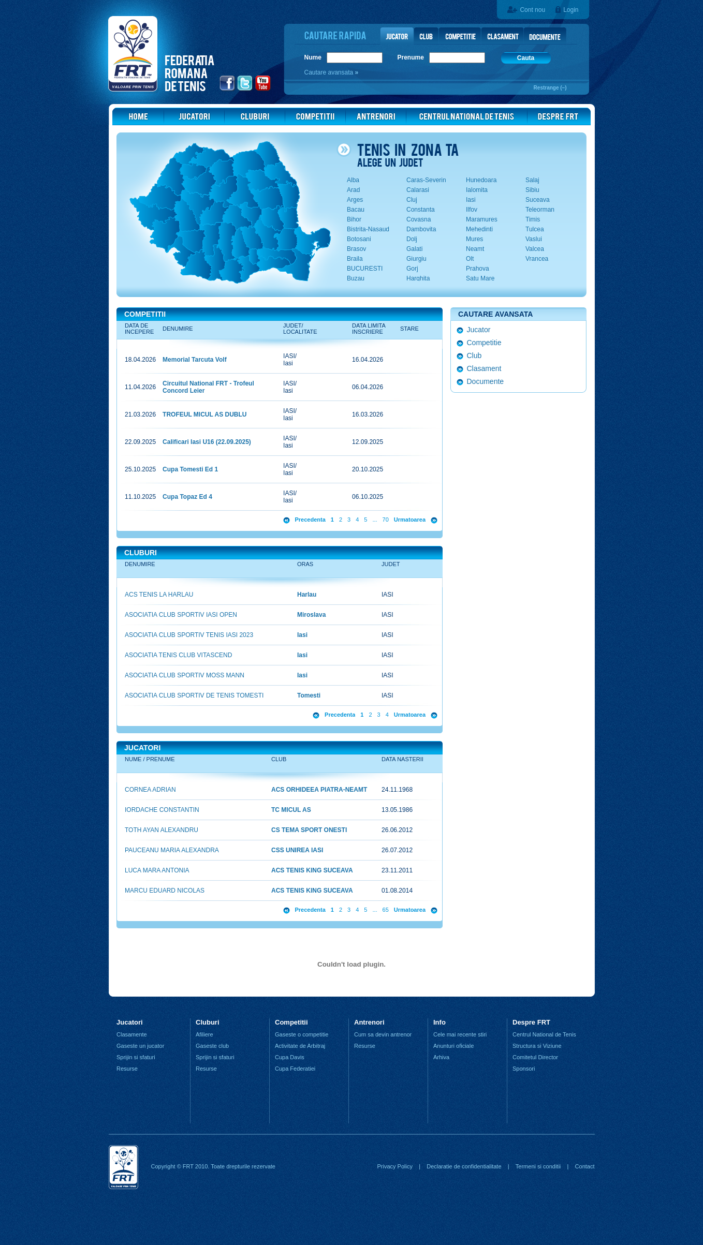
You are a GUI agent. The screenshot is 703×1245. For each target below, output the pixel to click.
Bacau (355, 209)
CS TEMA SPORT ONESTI (309, 830)
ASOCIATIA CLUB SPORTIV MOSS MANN (184, 675)
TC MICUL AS (291, 809)
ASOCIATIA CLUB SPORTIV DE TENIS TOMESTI (194, 695)
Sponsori (523, 1068)
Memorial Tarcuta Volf (195, 359)
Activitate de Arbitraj (300, 1046)
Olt (470, 258)
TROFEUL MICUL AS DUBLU (204, 414)
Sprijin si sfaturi (135, 1057)
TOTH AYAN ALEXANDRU (161, 830)
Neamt (475, 249)
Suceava (537, 199)
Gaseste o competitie (301, 1034)
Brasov (356, 249)
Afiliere (204, 1034)
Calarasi (417, 190)
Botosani (359, 239)
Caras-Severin (426, 180)
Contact (585, 1166)
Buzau (355, 278)
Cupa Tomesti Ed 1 (190, 469)
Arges (355, 199)
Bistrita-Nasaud (368, 229)
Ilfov (471, 209)
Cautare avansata (329, 72)
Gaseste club (212, 1046)
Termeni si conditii (538, 1166)
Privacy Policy (394, 1166)
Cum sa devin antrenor (383, 1034)
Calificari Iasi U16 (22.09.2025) (207, 442)
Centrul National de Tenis (544, 1034)
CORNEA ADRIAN (150, 789)
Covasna (418, 219)
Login (570, 9)
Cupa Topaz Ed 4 (187, 496)
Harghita (418, 278)
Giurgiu (416, 258)
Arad (353, 190)
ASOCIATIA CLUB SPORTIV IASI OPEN (181, 614)
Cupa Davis (289, 1057)
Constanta (420, 209)
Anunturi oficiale (453, 1046)
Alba (353, 180)
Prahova (477, 268)
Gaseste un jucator (140, 1046)
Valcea (534, 249)
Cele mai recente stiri (460, 1034)
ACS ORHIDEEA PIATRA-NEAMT (319, 789)
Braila (355, 258)
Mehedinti (479, 229)
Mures (474, 239)
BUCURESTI (365, 268)
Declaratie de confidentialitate (464, 1166)
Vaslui (533, 239)
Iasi (471, 199)
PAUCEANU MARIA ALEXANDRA (172, 850)
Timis (532, 219)
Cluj (411, 199)
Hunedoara (481, 180)
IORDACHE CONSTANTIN (162, 809)
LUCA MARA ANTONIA (157, 870)
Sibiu (532, 190)
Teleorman (539, 209)
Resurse (127, 1068)
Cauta (525, 58)
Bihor (354, 219)
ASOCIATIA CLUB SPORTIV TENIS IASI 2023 (189, 635)
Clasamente (131, 1034)
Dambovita (421, 229)
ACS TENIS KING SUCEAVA (312, 870)
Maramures (481, 219)
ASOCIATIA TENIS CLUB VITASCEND (178, 655)
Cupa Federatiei (295, 1068)
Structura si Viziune (537, 1046)
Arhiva (441, 1057)
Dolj (411, 239)
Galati (414, 249)
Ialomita (477, 190)
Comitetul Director (535, 1057)
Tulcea (534, 229)
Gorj (412, 268)
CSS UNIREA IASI (297, 850)
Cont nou (532, 9)
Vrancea (536, 258)
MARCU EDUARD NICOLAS (164, 890)
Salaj (532, 180)
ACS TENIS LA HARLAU (159, 594)
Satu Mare (480, 278)
